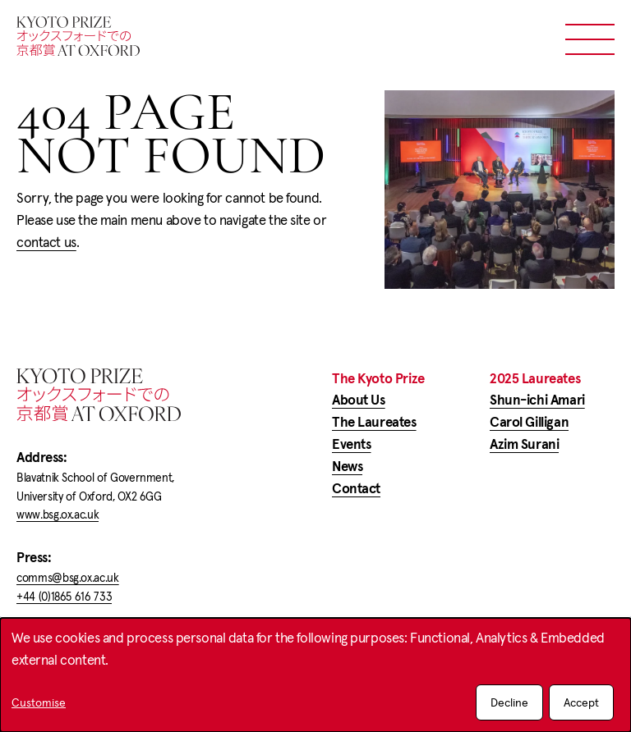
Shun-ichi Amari (537, 400)
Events (351, 444)
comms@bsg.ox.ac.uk (67, 577)
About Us (358, 400)
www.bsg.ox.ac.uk (57, 514)
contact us (46, 242)
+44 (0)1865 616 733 (64, 596)
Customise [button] (39, 703)
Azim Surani (524, 444)
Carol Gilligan (529, 422)
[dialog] (315, 675)
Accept (581, 702)
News (347, 466)
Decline (509, 702)
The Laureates (374, 422)
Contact (356, 488)
